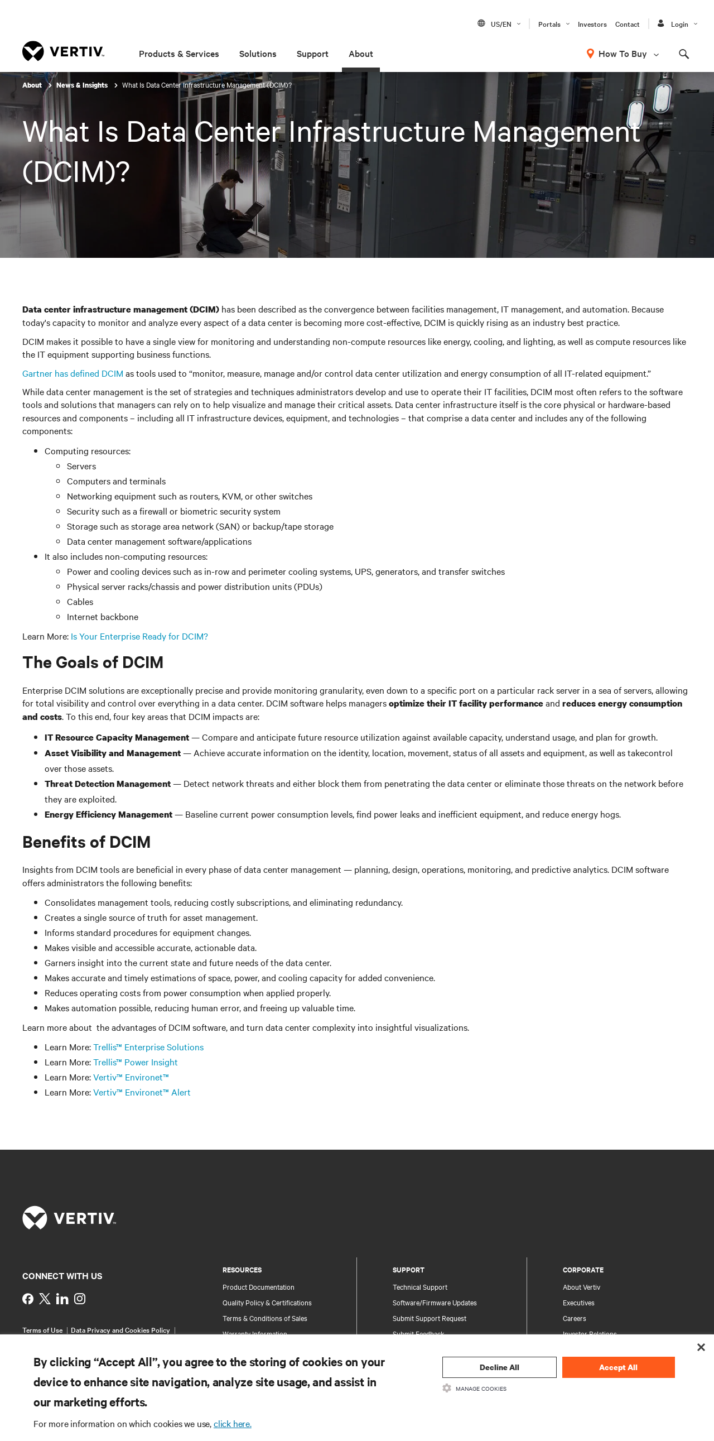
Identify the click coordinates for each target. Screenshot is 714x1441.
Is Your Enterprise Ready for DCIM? (139, 636)
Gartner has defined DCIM (72, 373)
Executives (579, 1302)
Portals (549, 23)
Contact (627, 23)
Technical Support (420, 1286)
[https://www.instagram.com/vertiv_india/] (79, 1298)
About (361, 53)
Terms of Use (42, 1329)
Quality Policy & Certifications (267, 1302)
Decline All (499, 1367)
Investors (592, 23)
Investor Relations (590, 1333)
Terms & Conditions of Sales (265, 1318)
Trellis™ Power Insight (135, 1061)
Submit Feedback (419, 1333)
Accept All (618, 1367)
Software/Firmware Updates (435, 1302)
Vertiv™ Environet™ (131, 1076)
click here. (233, 1423)
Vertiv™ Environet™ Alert (142, 1091)
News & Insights (82, 85)
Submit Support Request (429, 1318)
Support (313, 53)
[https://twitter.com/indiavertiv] (45, 1298)
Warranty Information (255, 1333)
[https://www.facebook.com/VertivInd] (27, 1298)
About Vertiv (581, 1286)
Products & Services (179, 53)
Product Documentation (259, 1286)
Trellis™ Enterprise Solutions (148, 1046)
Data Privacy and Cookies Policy (120, 1329)
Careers (574, 1318)
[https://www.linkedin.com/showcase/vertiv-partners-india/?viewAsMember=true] (62, 1298)
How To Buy (623, 53)
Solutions (258, 53)
